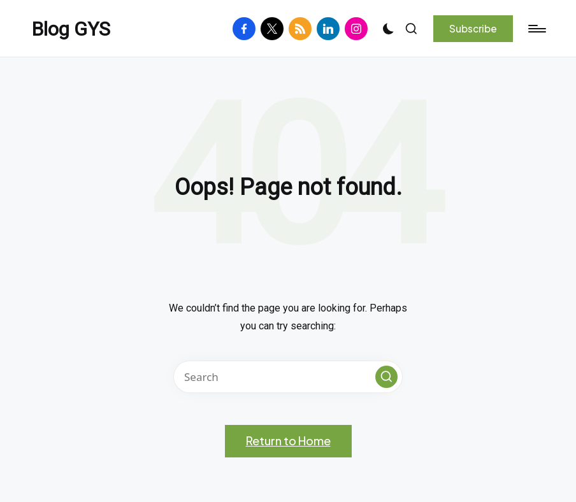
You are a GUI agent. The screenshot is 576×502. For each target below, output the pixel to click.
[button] (473, 28)
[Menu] (536, 28)
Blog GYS (71, 28)
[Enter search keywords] (288, 377)
